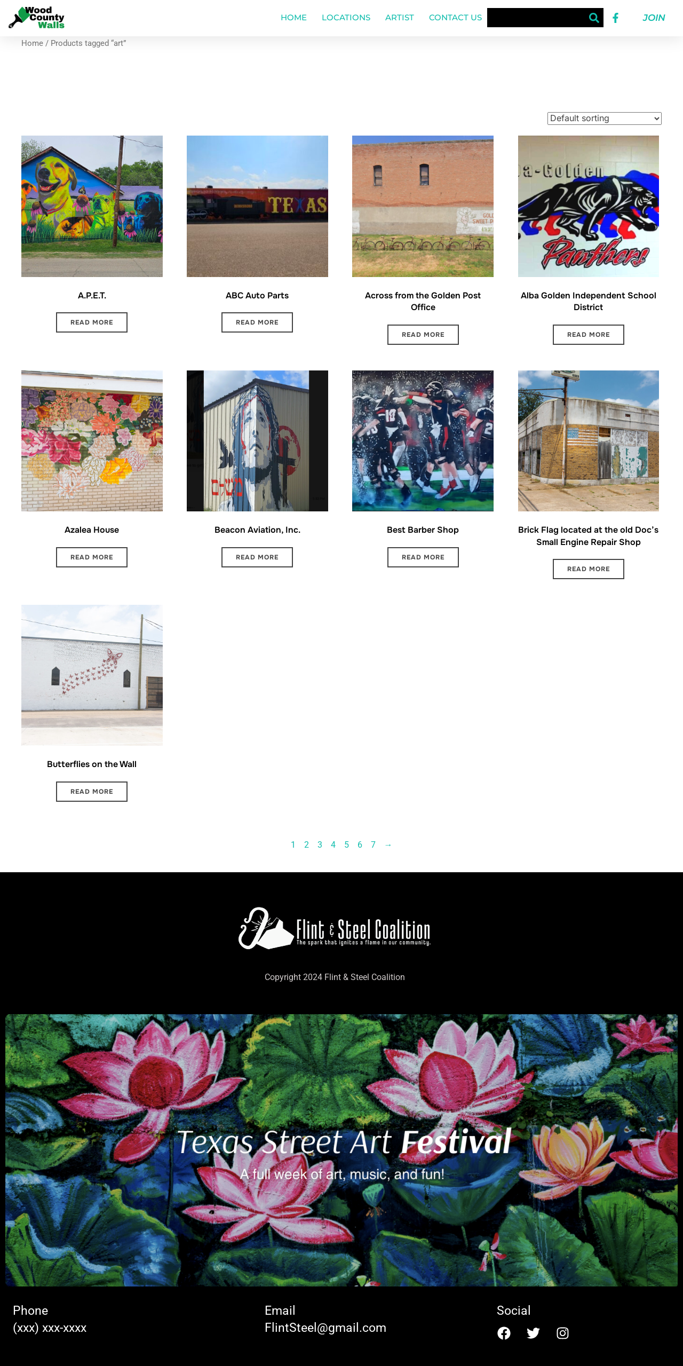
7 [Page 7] (373, 845)
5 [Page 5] (346, 845)
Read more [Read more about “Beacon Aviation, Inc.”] (257, 557)
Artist (399, 17)
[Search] (593, 17)
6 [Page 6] (360, 845)
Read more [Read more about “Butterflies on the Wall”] (91, 791)
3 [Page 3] (319, 845)
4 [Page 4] (333, 845)
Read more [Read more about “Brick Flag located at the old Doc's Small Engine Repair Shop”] (588, 569)
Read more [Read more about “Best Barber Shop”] (423, 557)
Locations (346, 17)
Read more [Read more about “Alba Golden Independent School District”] (588, 334)
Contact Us (455, 17)
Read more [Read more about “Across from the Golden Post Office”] (423, 334)
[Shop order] (604, 118)
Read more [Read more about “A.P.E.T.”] (91, 322)
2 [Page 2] (306, 845)
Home (294, 17)
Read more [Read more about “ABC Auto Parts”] (257, 322)
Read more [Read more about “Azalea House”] (91, 557)
